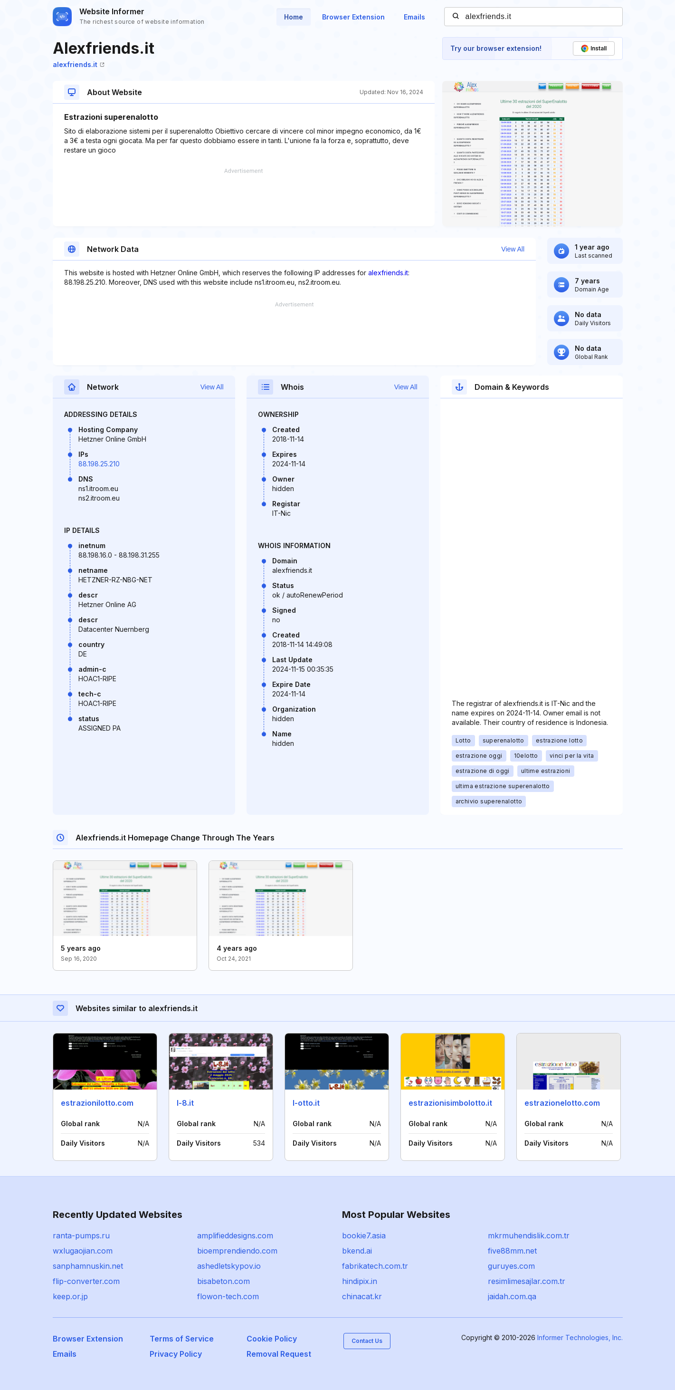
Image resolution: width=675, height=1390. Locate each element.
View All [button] (512, 249)
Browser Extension (353, 17)
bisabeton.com (223, 1281)
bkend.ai (357, 1250)
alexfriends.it (79, 64)
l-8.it (185, 1103)
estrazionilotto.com (97, 1103)
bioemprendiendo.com (237, 1250)
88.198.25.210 (99, 464)
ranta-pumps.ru (81, 1235)
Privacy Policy (176, 1354)
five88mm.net (512, 1250)
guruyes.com (511, 1266)
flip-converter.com (86, 1281)
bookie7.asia (364, 1235)
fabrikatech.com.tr (375, 1266)
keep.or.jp (70, 1296)
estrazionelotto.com (562, 1103)
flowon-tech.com (228, 1296)
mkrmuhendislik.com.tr (529, 1235)
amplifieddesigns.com (235, 1235)
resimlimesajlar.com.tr (526, 1281)
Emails (414, 17)
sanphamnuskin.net (88, 1266)
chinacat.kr (362, 1296)
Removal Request (279, 1354)
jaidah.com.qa (512, 1296)
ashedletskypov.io (229, 1266)
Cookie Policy (272, 1338)
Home (293, 17)
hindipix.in (359, 1281)
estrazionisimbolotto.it (450, 1103)
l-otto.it (306, 1103)
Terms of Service (182, 1338)
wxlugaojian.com (83, 1250)
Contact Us (367, 1340)
